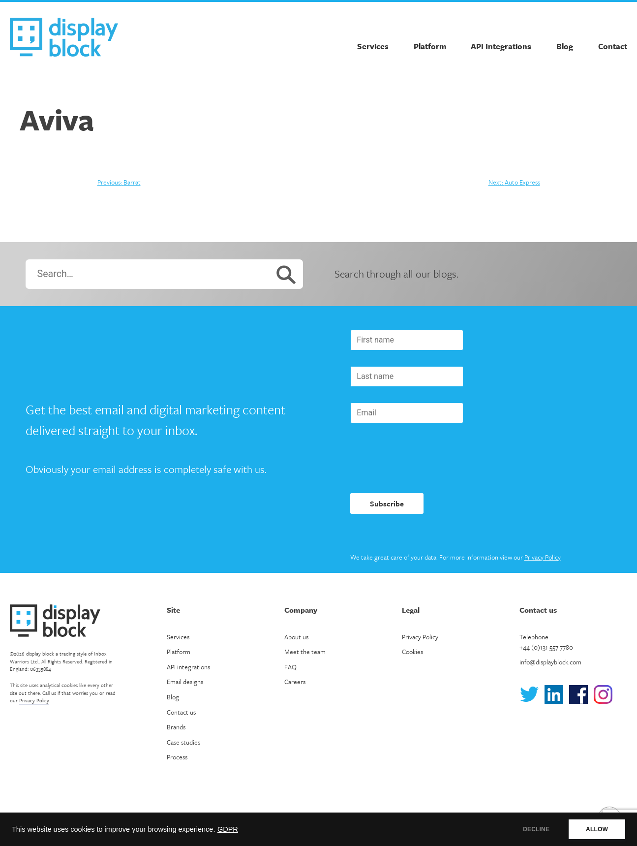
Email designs (185, 682)
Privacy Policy (542, 557)
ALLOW (597, 829)
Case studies (183, 742)
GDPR (227, 829)
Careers (294, 682)
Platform (430, 46)
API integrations (188, 667)
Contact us (181, 712)
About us (296, 637)
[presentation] (425, 458)
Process (177, 757)
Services (373, 46)
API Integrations (501, 46)
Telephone (546, 642)
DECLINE (536, 829)
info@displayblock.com (550, 662)
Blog (564, 46)
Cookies (412, 652)
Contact (612, 46)
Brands (176, 727)
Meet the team (305, 652)
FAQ (290, 667)
